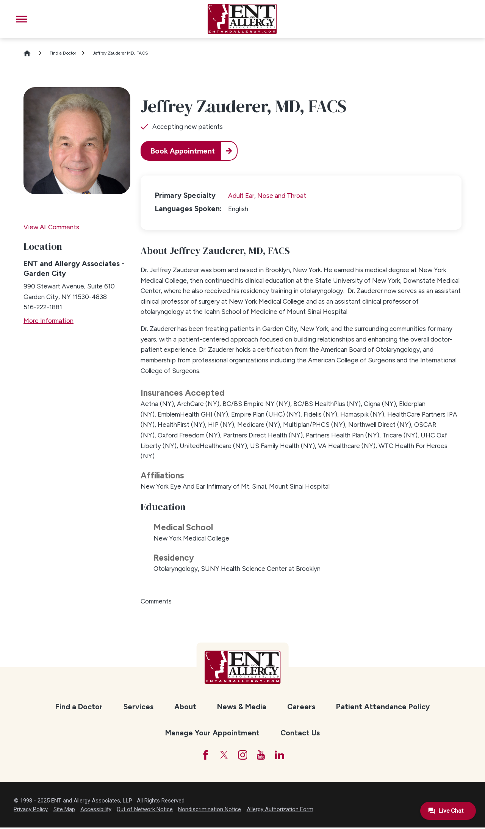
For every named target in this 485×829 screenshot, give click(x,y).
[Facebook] (202, 755)
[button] (21, 19)
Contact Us (300, 732)
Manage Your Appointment (212, 732)
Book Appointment (185, 151)
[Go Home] (30, 53)
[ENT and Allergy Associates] (242, 19)
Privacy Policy (31, 810)
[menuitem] (78, 707)
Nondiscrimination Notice (209, 810)
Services (138, 706)
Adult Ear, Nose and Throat (267, 195)
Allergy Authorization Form (280, 810)
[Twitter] (222, 755)
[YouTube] (262, 755)
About (185, 706)
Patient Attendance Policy (383, 706)
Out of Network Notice (145, 810)
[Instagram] (242, 755)
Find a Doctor (63, 53)
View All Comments (51, 227)
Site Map (64, 810)
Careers (301, 706)
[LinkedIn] (282, 755)
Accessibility (95, 810)
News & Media (241, 706)
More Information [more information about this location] (48, 320)
